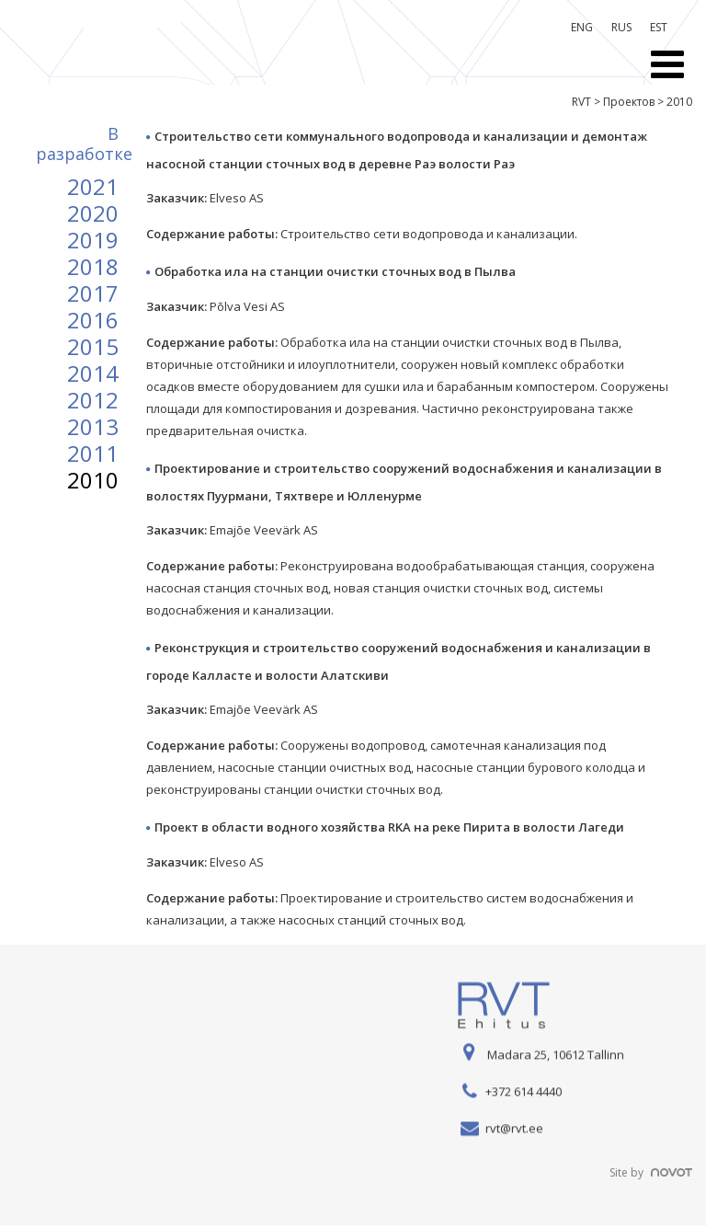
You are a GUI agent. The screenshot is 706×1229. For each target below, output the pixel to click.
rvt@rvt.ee (514, 1128)
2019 (93, 239)
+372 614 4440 (523, 1092)
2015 (93, 346)
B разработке (84, 143)
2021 (93, 186)
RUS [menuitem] (621, 27)
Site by (650, 1172)
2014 (93, 373)
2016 (93, 319)
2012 (93, 400)
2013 (93, 426)
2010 (93, 480)
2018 (93, 266)
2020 (93, 213)
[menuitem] (582, 28)
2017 (93, 293)
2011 (93, 453)
